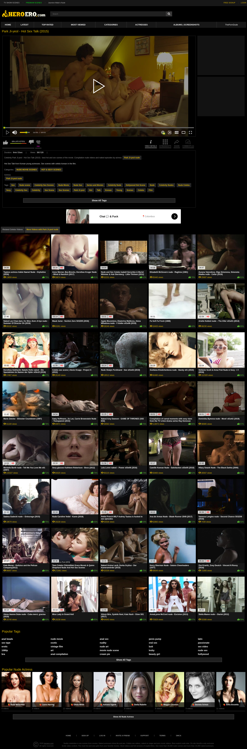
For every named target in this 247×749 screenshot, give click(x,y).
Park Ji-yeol (79, 190)
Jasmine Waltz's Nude (56, 3)
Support (145, 736)
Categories (111, 25)
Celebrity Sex (21, 190)
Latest (25, 25)
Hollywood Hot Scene (135, 185)
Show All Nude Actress (123, 717)
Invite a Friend (123, 736)
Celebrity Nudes (166, 185)
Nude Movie (63, 185)
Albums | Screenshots (186, 25)
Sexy (8, 190)
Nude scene (24, 185)
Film (151, 190)
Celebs (141, 190)
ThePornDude (231, 25)
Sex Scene (49, 190)
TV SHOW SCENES (12, 3)
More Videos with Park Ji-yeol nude (42, 229)
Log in (102, 736)
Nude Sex (78, 185)
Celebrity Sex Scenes (44, 185)
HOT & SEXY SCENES (51, 170)
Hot (90, 190)
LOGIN (243, 3)
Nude (152, 185)
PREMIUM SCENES (34, 3)
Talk (99, 190)
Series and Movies (95, 185)
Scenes (130, 190)
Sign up (85, 736)
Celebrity (36, 190)
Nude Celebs (184, 185)
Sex (13, 185)
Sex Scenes (64, 190)
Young (119, 190)
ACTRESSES (141, 25)
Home (8, 25)
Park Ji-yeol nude (132, 158)
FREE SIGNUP (229, 3)
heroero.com (49, 743)
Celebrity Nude (114, 185)
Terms (162, 736)
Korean (108, 190)
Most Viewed (78, 25)
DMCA (178, 736)
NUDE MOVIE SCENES (27, 170)
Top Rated (47, 25)
